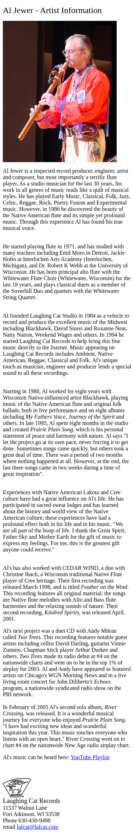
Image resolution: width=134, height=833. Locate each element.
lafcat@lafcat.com (37, 827)
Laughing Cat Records (31, 800)
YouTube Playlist (90, 757)
